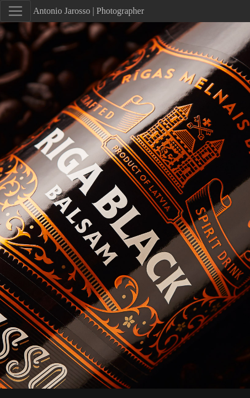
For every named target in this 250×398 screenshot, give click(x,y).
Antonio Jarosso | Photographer (88, 10)
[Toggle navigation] (15, 11)
